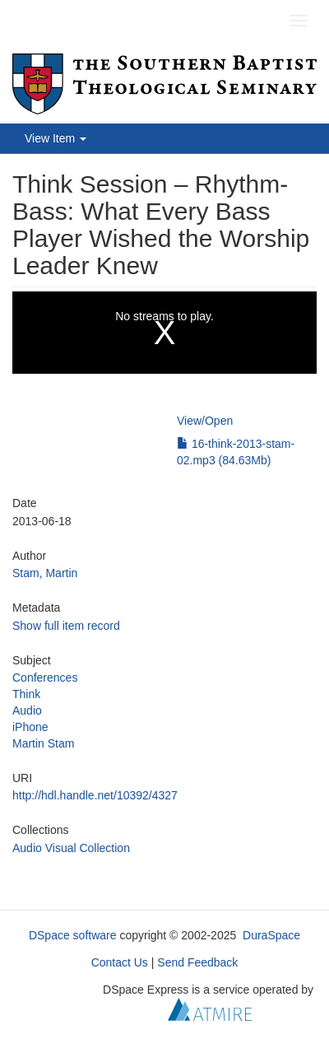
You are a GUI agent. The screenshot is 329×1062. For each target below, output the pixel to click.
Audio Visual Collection (71, 848)
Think (26, 694)
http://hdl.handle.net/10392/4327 (95, 795)
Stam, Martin (44, 573)
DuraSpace (271, 935)
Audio (27, 710)
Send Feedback (197, 962)
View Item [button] (55, 138)
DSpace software (73, 935)
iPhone (30, 727)
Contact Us (119, 962)
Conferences (44, 677)
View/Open (205, 420)
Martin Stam (43, 743)
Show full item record (66, 625)
